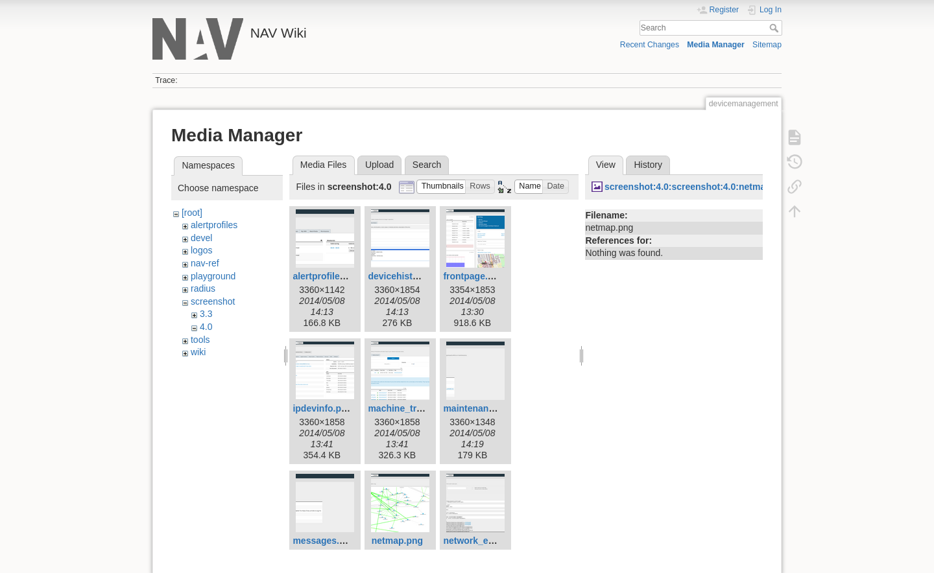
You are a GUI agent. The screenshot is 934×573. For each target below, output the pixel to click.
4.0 (206, 327)
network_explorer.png (490, 540)
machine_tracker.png (413, 408)
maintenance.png (480, 408)
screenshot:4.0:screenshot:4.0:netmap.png (697, 186)
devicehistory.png (406, 276)
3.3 (206, 314)
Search (775, 27)
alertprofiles (214, 225)
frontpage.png (473, 276)
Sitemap (767, 44)
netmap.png (397, 540)
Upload (379, 164)
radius (203, 288)
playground (213, 276)
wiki (198, 352)
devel (201, 238)
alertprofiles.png (328, 276)
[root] (192, 212)
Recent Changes (649, 44)
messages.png (324, 540)
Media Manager (716, 44)
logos (201, 250)
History (648, 164)
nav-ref (205, 263)
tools (200, 339)
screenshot (213, 301)
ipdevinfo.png (322, 408)
